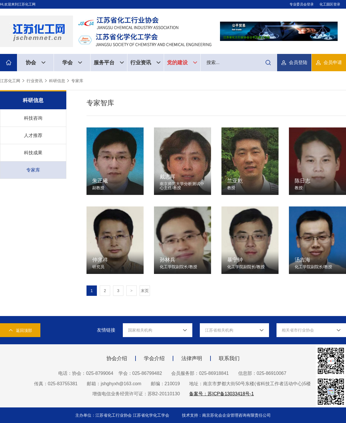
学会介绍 (154, 358)
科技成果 (33, 152)
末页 (145, 290)
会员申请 (333, 62)
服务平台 (109, 62)
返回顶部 (20, 330)
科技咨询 (33, 118)
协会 (36, 62)
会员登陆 (298, 62)
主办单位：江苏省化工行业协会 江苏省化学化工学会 (122, 415)
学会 (72, 62)
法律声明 (191, 358)
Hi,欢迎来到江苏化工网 (17, 4)
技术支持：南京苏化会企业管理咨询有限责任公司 (226, 415)
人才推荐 (33, 135)
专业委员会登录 (301, 4)
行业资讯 (145, 62)
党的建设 (182, 62)
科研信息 (57, 80)
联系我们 (229, 358)
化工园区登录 (329, 4)
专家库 (77, 80)
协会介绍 (116, 358)
